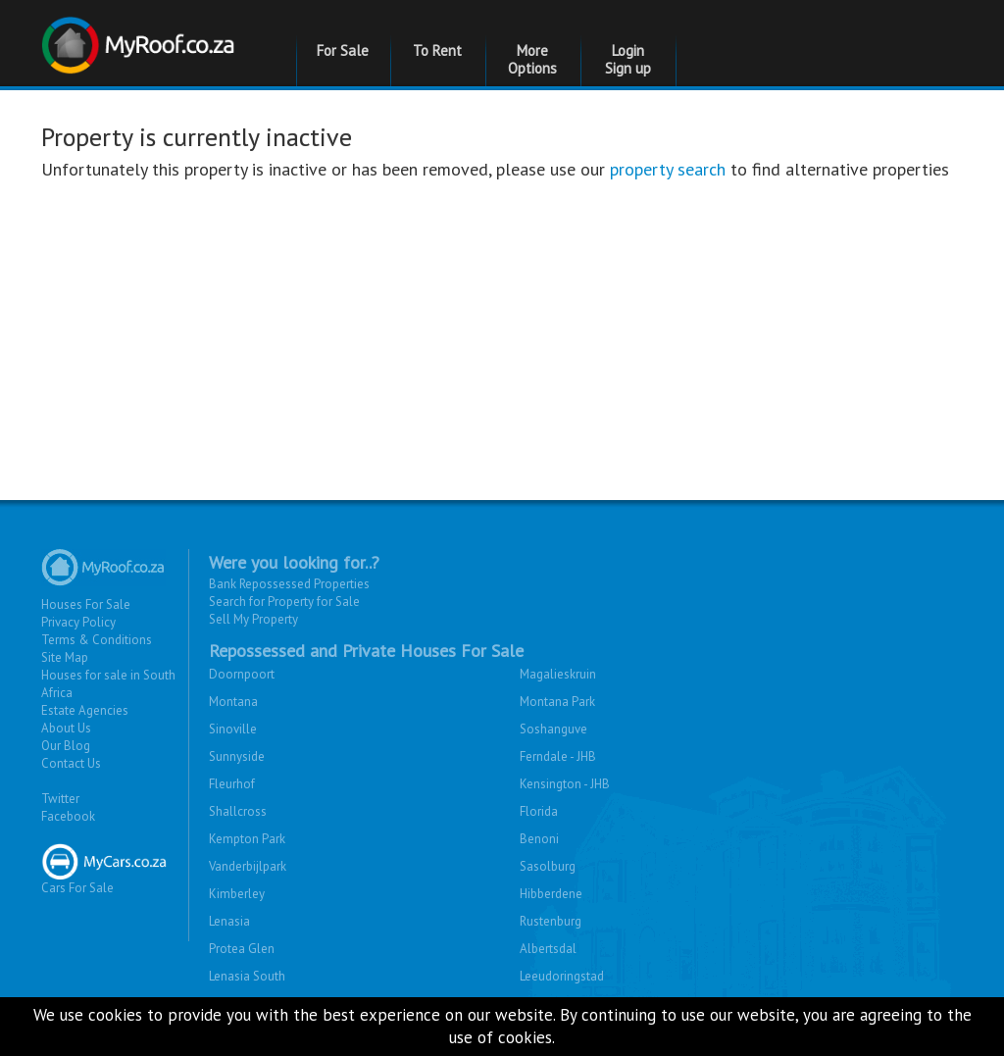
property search (668, 169)
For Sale (343, 50)
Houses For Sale (85, 604)
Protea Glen (242, 948)
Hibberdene (551, 893)
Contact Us (71, 763)
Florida (539, 811)
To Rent (437, 50)
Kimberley (237, 893)
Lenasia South (247, 976)
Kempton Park (247, 838)
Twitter (60, 798)
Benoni (539, 838)
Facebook (68, 816)
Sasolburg (548, 866)
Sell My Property (253, 619)
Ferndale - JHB (558, 756)
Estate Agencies (84, 710)
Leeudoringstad (562, 976)
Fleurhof (232, 784)
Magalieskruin (558, 674)
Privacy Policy (78, 622)
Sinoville (233, 729)
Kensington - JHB (565, 784)
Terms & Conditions (96, 639)
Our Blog (65, 745)
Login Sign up (628, 59)
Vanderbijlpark (247, 866)
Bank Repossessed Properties (289, 584)
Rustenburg (550, 921)
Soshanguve (553, 729)
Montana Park (557, 701)
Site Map (64, 657)
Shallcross (238, 811)
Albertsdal (548, 948)
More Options (532, 59)
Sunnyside (237, 756)
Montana (233, 701)
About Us (66, 728)
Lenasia (229, 921)
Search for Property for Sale (284, 601)
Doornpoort (242, 674)
